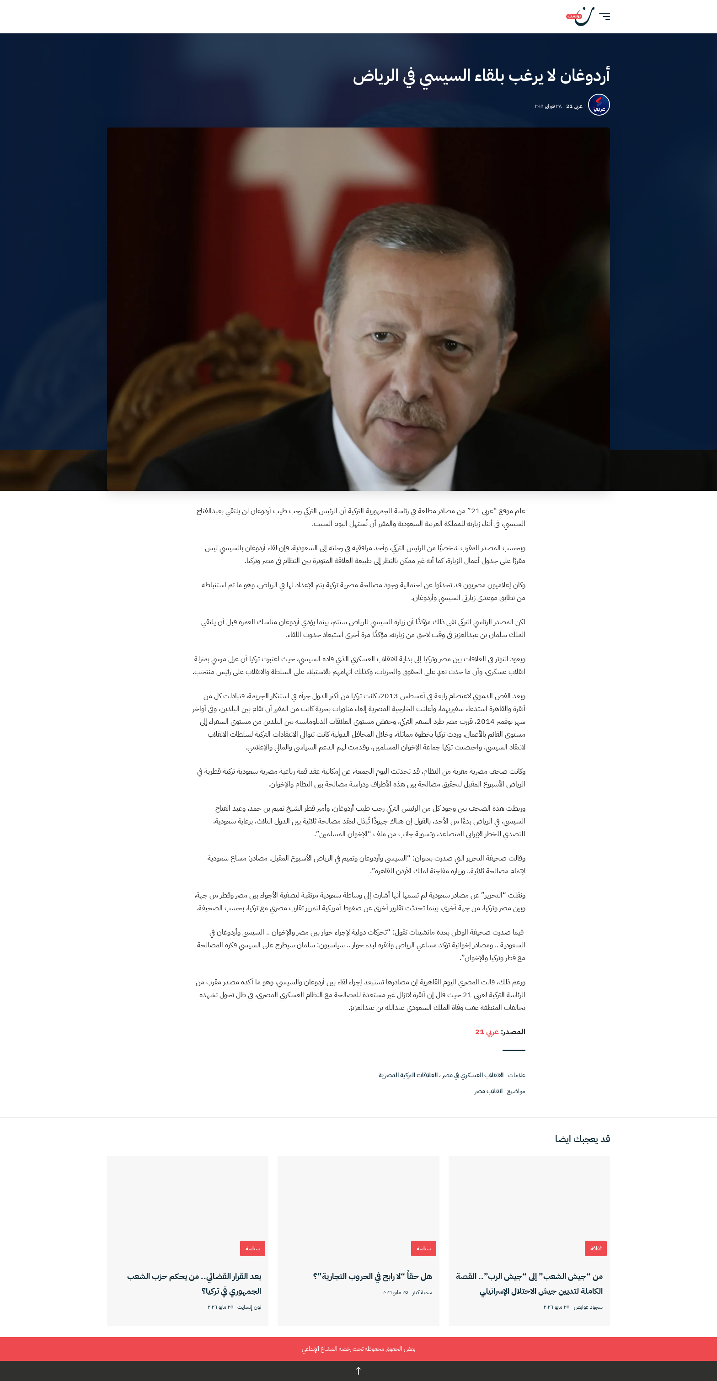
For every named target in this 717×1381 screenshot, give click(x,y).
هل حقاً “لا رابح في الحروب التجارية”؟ (372, 1276)
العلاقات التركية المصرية (408, 1075)
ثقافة (595, 1248)
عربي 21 (574, 106)
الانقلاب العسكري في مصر (472, 1075)
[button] (602, 16)
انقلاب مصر (489, 1091)
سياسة (424, 1248)
